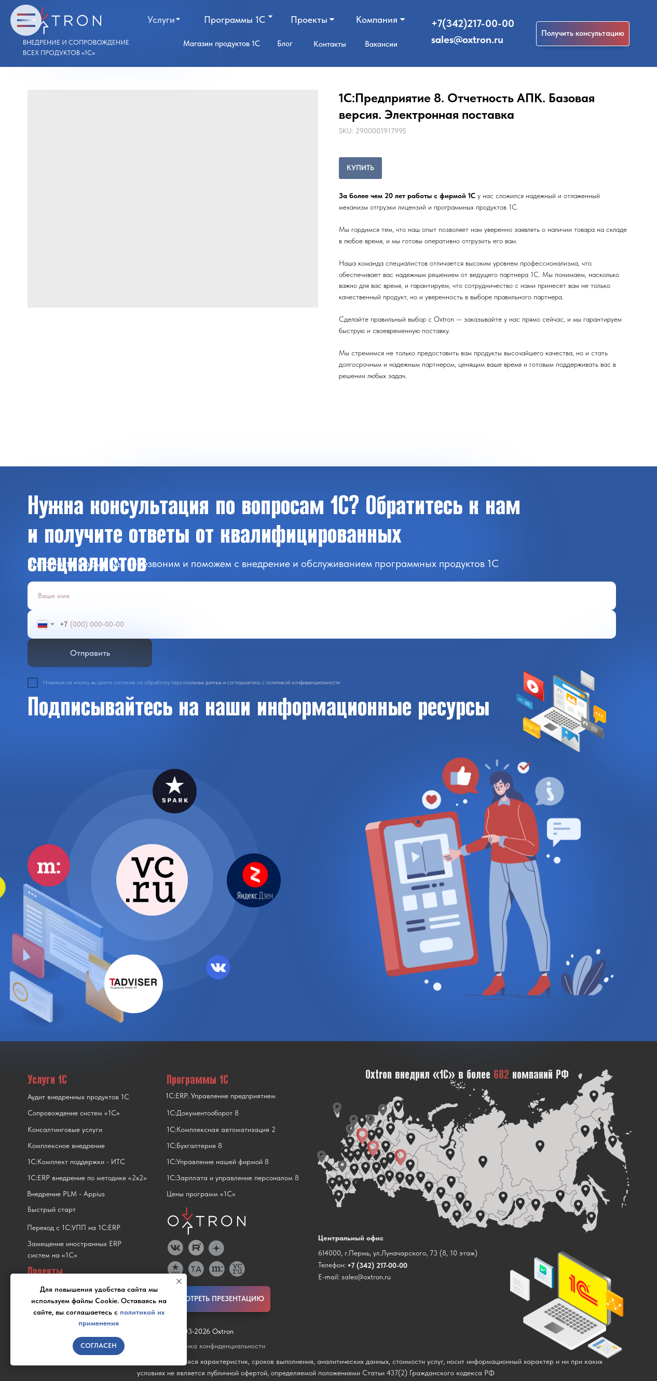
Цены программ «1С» (201, 1194)
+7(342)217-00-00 (472, 23)
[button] (582, 33)
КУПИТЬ (360, 167)
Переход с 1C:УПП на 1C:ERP (73, 1227)
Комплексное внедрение (66, 1145)
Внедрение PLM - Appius (66, 1194)
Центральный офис (351, 1238)
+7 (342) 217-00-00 (377, 1265)
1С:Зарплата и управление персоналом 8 (233, 1177)
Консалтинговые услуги (65, 1129)
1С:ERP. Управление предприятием (221, 1096)
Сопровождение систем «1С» (74, 1113)
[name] (322, 596)
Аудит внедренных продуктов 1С (78, 1097)
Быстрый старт (52, 1209)
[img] (152, 880)
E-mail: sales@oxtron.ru (354, 1277)
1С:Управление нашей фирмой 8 (218, 1161)
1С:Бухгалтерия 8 (194, 1145)
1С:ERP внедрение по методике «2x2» (87, 1177)
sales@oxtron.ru (467, 39)
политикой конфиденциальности (303, 682)
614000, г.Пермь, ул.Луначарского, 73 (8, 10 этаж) (397, 1253)
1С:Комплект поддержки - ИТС (76, 1161)
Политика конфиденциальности (216, 1346)
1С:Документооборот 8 (203, 1113)
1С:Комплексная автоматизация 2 (221, 1129)
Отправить (90, 653)
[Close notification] (179, 1281)
